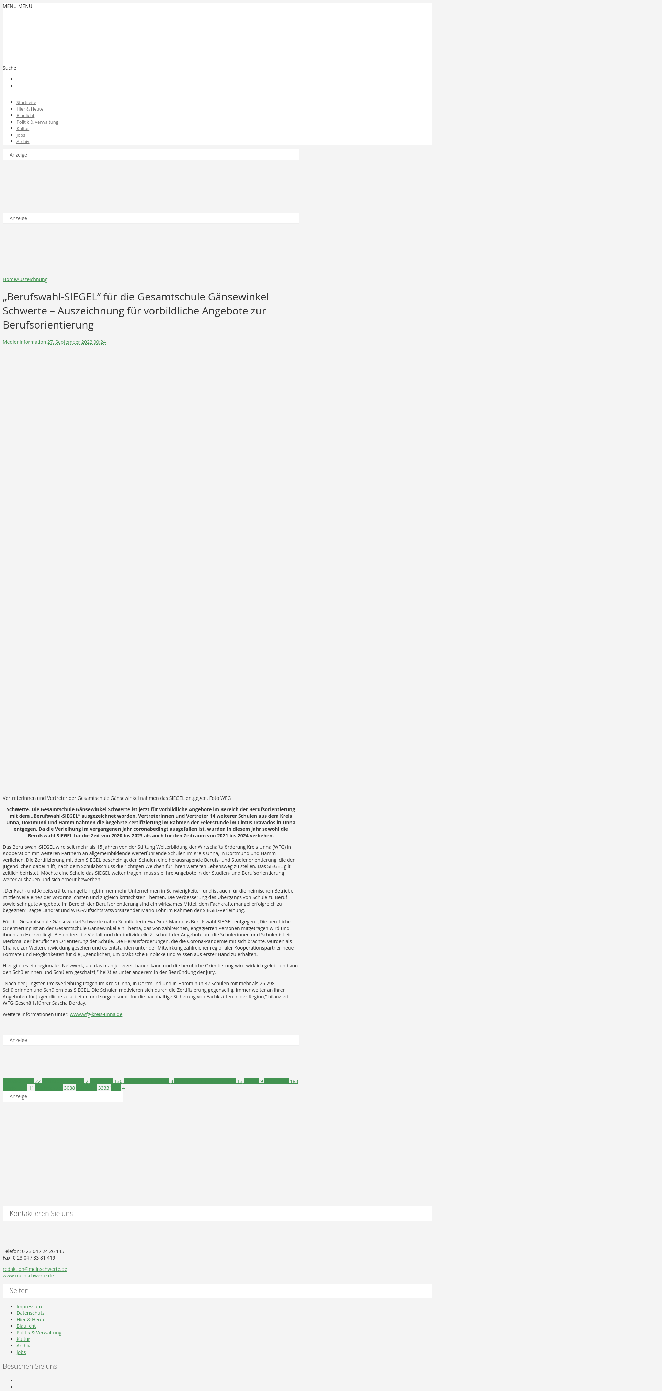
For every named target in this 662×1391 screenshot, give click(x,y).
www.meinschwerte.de (28, 1275)
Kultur (22, 128)
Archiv (23, 141)
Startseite (26, 102)
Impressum (29, 1306)
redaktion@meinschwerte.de (35, 1269)
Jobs (20, 135)
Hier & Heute (30, 109)
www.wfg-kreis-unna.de (96, 1014)
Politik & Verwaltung (37, 122)
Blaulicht (25, 115)
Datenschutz (30, 1313)
